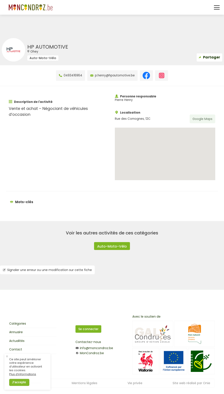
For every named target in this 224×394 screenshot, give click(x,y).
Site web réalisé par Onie (191, 383)
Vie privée (135, 383)
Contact (15, 349)
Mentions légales (84, 383)
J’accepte (19, 385)
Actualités (16, 341)
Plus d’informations (22, 377)
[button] (165, 150)
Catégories (17, 323)
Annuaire (16, 332)
